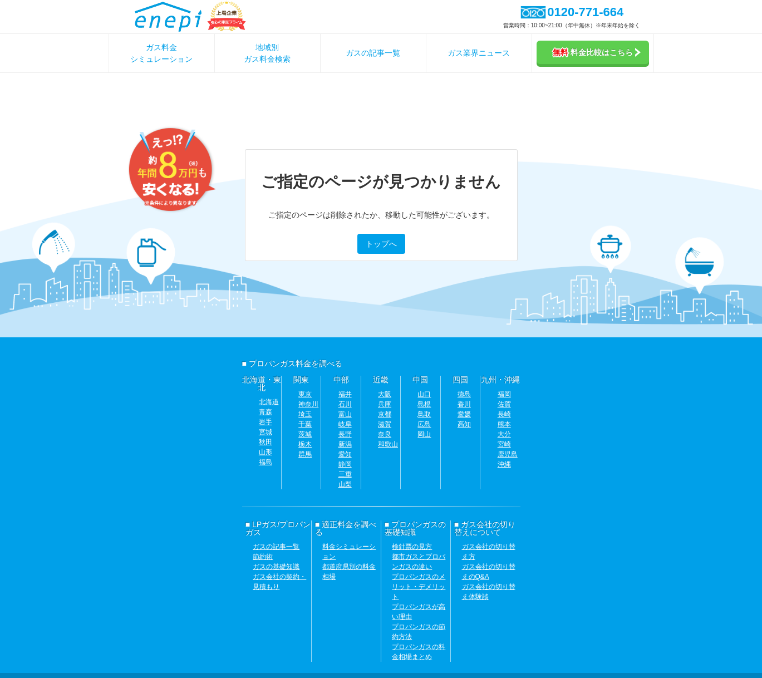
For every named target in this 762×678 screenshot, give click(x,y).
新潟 (345, 444)
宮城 (265, 432)
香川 (464, 404)
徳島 (464, 394)
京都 (384, 414)
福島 (265, 462)
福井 (345, 394)
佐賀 (504, 404)
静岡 (345, 464)
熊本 (504, 424)
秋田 (265, 442)
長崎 (504, 414)
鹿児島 (508, 454)
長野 (345, 434)
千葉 (305, 424)
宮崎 (504, 444)
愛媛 (464, 414)
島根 (424, 404)
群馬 (305, 454)
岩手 (265, 422)
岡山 (424, 434)
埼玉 (305, 414)
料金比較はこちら (597, 52)
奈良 (384, 434)
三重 (345, 474)
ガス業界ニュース (479, 52)
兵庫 (384, 404)
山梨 (345, 484)
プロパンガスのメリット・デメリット (418, 587)
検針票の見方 (412, 547)
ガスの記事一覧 (373, 52)
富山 (345, 414)
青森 (265, 412)
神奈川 (308, 404)
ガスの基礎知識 (276, 567)
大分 (504, 434)
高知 (464, 424)
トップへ (381, 243)
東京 (305, 394)
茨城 (305, 434)
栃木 (305, 444)
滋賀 (384, 424)
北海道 (269, 402)
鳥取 (424, 414)
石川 (345, 404)
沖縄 (504, 464)
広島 (424, 424)
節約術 (263, 557)
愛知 (345, 454)
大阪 (384, 394)
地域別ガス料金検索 (267, 53)
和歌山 (388, 444)
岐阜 (345, 424)
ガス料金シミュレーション (161, 53)
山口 (424, 394)
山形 (265, 452)
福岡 (504, 394)
